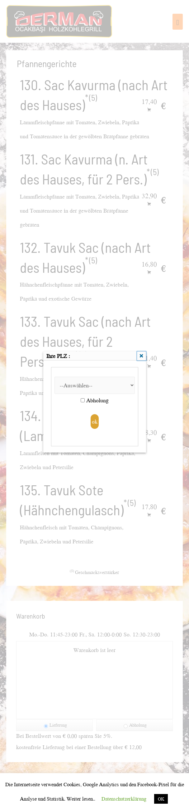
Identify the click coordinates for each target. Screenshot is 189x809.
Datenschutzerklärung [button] (124, 798)
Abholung (95, 400)
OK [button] (161, 799)
